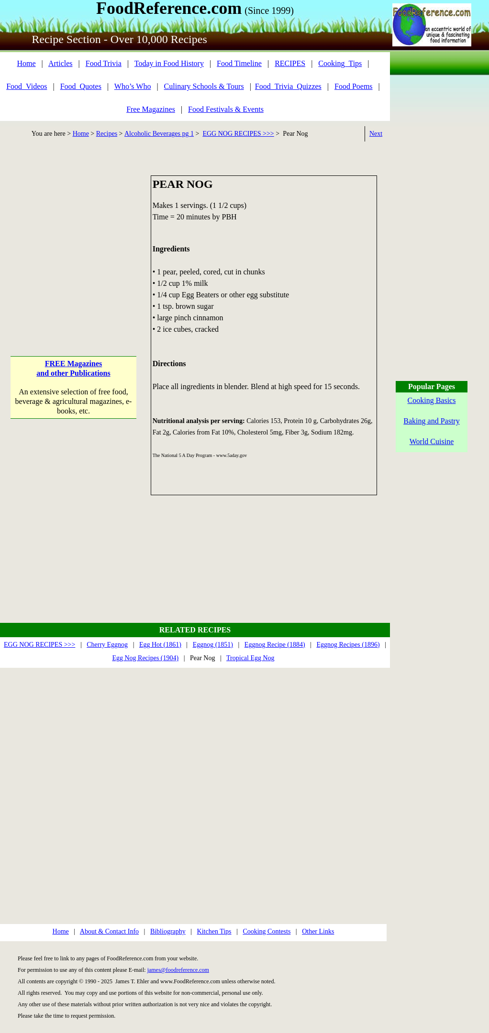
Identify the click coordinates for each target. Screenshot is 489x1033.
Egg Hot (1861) (160, 644)
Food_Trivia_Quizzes (288, 86)
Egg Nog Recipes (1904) (145, 658)
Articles (60, 63)
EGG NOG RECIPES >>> (238, 133)
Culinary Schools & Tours (204, 86)
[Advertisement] (73, 235)
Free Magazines (150, 109)
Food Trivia (104, 63)
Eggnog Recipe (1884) (274, 644)
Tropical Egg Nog (250, 658)
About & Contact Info (109, 931)
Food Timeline (239, 63)
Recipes (106, 133)
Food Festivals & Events (226, 109)
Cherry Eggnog (107, 644)
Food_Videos (26, 86)
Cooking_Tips (340, 63)
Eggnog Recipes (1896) (347, 644)
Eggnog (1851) (213, 644)
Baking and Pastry (431, 421)
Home (26, 63)
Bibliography (168, 931)
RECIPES (290, 63)
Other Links (318, 931)
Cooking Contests (266, 931)
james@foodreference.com (178, 970)
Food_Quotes (80, 86)
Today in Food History (169, 63)
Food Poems (353, 86)
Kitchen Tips (214, 931)
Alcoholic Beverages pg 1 (159, 133)
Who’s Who (132, 86)
